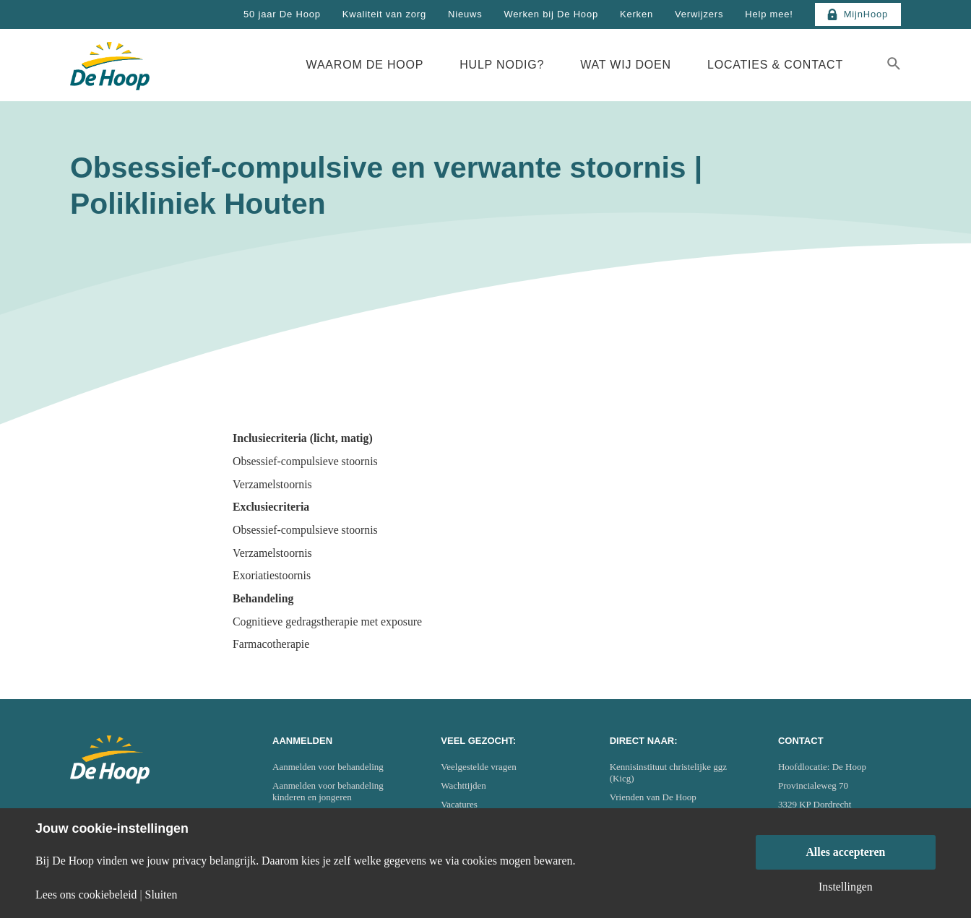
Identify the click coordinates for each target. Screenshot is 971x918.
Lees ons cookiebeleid (86, 895)
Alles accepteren (845, 852)
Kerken (636, 14)
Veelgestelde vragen (478, 766)
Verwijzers (699, 14)
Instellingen (846, 887)
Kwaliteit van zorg (384, 14)
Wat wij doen (625, 65)
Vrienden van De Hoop (653, 797)
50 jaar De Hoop (282, 14)
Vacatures (459, 804)
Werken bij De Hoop (551, 14)
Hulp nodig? (501, 65)
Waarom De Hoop (365, 65)
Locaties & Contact (775, 65)
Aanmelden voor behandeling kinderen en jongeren (328, 791)
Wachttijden (463, 785)
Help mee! (769, 14)
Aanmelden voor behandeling (328, 766)
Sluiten (161, 895)
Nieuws (465, 14)
